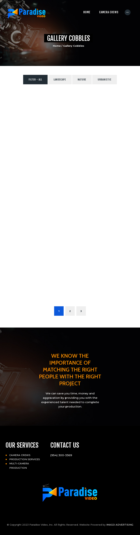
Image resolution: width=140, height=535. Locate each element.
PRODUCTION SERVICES (24, 459)
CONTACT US (64, 445)
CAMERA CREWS (19, 455)
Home (57, 45)
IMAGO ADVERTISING (119, 524)
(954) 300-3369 (61, 455)
